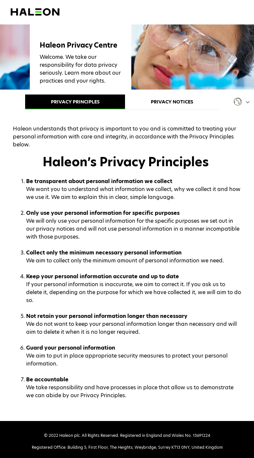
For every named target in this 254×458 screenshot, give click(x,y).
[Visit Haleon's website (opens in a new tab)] (35, 11)
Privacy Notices (172, 101)
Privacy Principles (75, 101)
